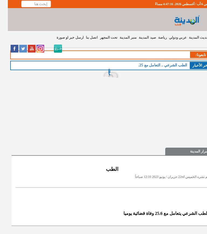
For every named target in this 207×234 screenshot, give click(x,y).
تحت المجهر (101, 37)
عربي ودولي (170, 37)
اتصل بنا (84, 37)
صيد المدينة (139, 37)
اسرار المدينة (192, 151)
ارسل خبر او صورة (62, 37)
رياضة (154, 37)
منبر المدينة (120, 37)
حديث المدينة (191, 37)
